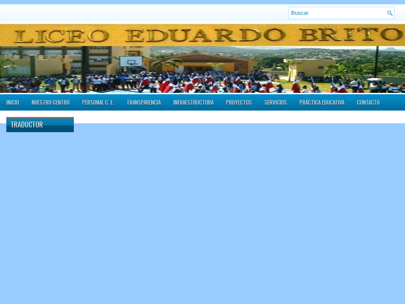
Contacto (368, 102)
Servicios (276, 102)
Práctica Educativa (322, 102)
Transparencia (144, 102)
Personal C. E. (98, 102)
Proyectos (239, 102)
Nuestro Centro (51, 102)
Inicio (12, 102)
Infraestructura (193, 102)
